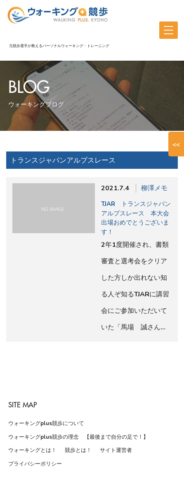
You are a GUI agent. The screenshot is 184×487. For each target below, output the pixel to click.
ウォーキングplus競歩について (46, 423)
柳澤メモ (154, 188)
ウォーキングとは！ (32, 450)
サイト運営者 (116, 450)
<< (176, 144)
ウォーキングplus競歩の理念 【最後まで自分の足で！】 (78, 437)
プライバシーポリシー (35, 464)
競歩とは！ (78, 450)
